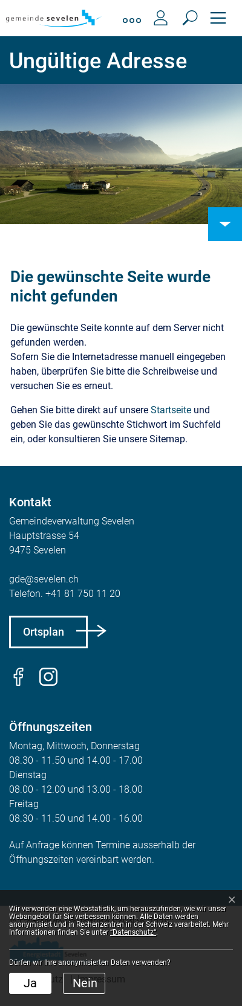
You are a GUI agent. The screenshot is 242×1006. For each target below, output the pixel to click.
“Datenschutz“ (133, 932)
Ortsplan (43, 631)
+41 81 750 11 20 (82, 593)
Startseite (171, 410)
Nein (85, 983)
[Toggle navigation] (218, 18)
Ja (30, 983)
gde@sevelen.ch (44, 579)
